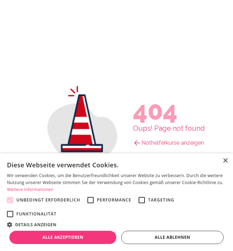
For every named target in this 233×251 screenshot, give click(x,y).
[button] (116, 224)
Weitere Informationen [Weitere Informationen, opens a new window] (30, 189)
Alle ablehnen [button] (172, 237)
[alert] (116, 202)
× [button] (225, 160)
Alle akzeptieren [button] (63, 237)
